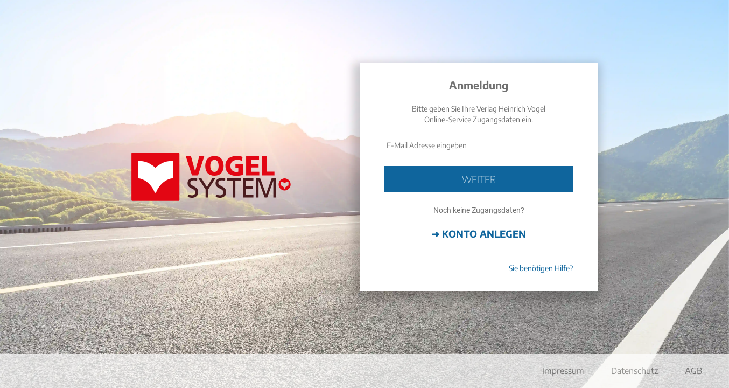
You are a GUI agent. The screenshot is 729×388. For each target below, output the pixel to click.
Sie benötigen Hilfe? (541, 268)
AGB (693, 370)
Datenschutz (634, 370)
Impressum (563, 370)
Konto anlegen (484, 233)
